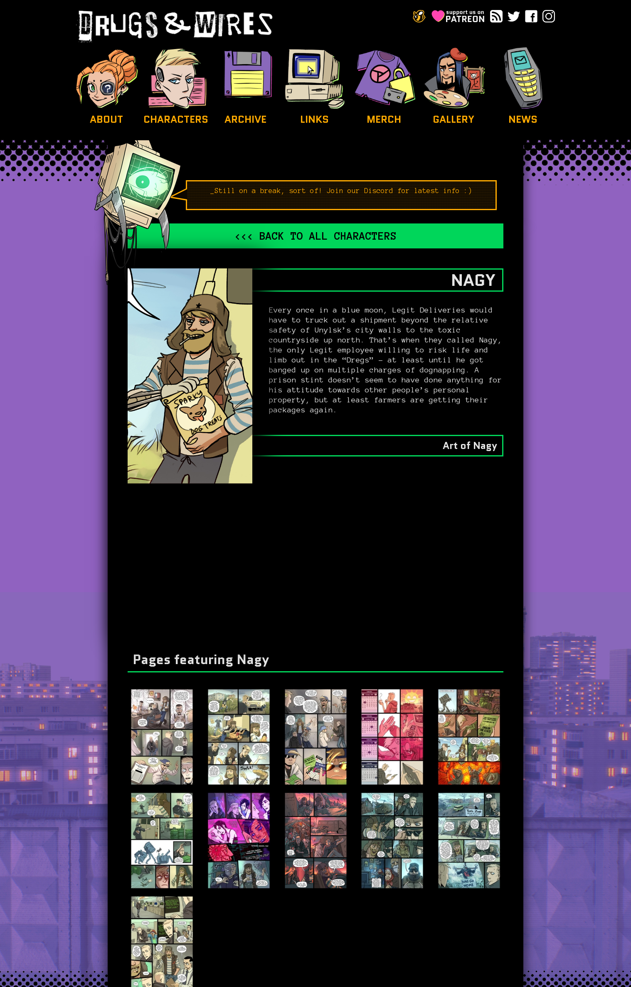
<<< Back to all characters (315, 236)
